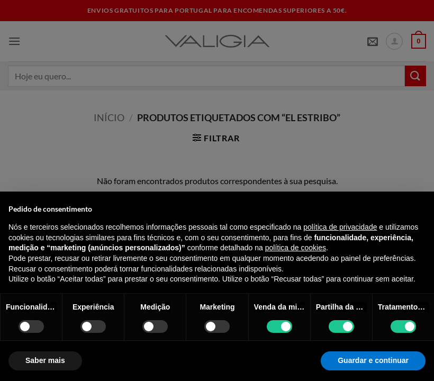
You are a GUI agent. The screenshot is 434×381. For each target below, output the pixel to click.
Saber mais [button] (45, 360)
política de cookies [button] (295, 247)
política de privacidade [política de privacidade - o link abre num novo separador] (340, 227)
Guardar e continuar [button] (373, 360)
